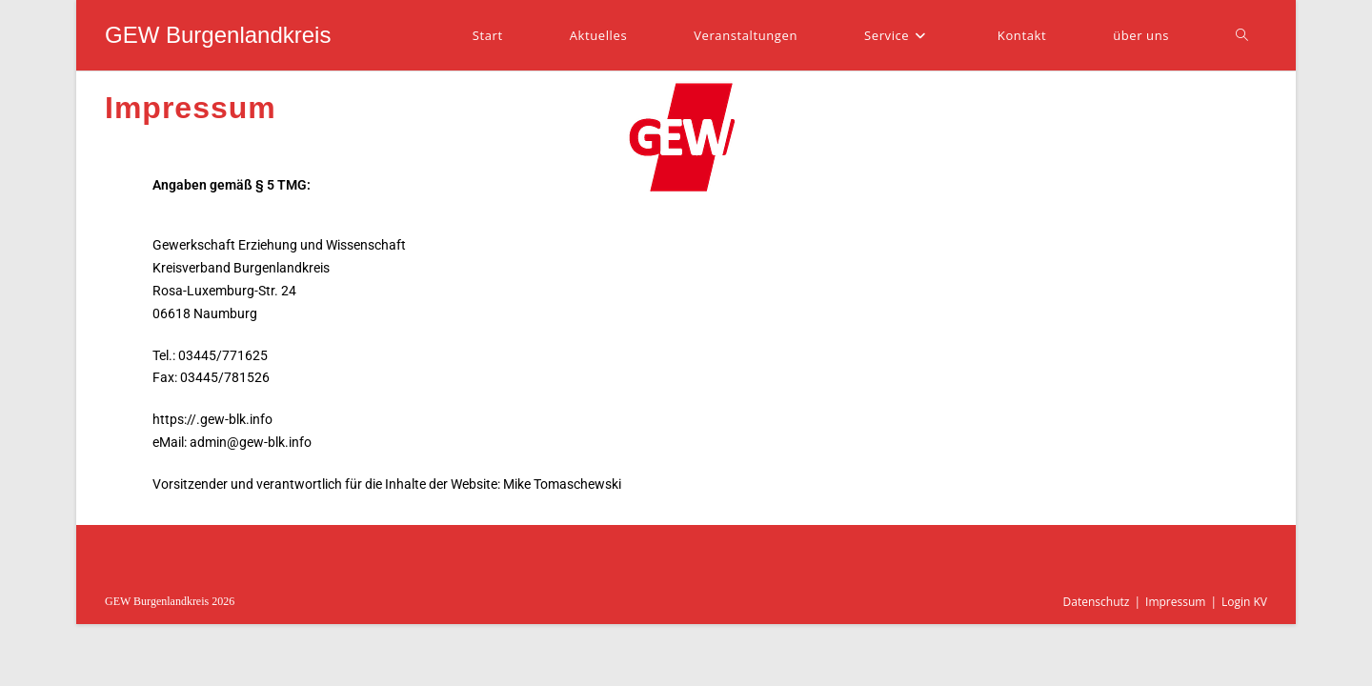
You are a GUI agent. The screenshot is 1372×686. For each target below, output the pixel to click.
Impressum (1175, 602)
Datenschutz (1096, 602)
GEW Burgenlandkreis (218, 35)
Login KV (1244, 602)
